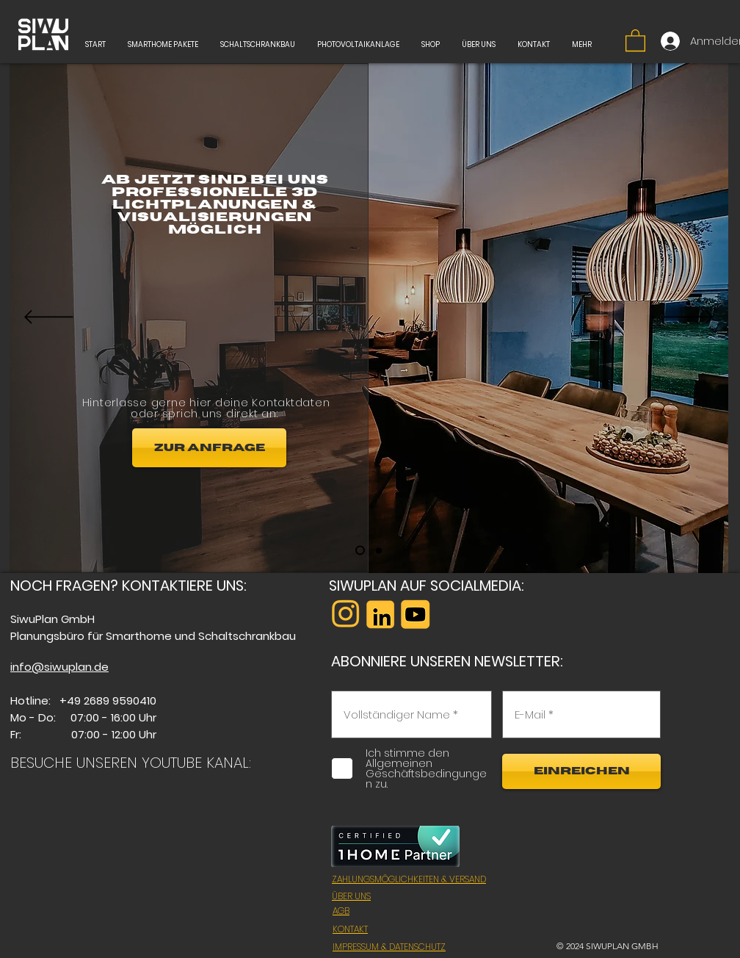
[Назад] (48, 318)
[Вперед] (689, 318)
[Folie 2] (379, 550)
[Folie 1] (360, 550)
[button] (635, 39)
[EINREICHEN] (581, 771)
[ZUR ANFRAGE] (209, 447)
